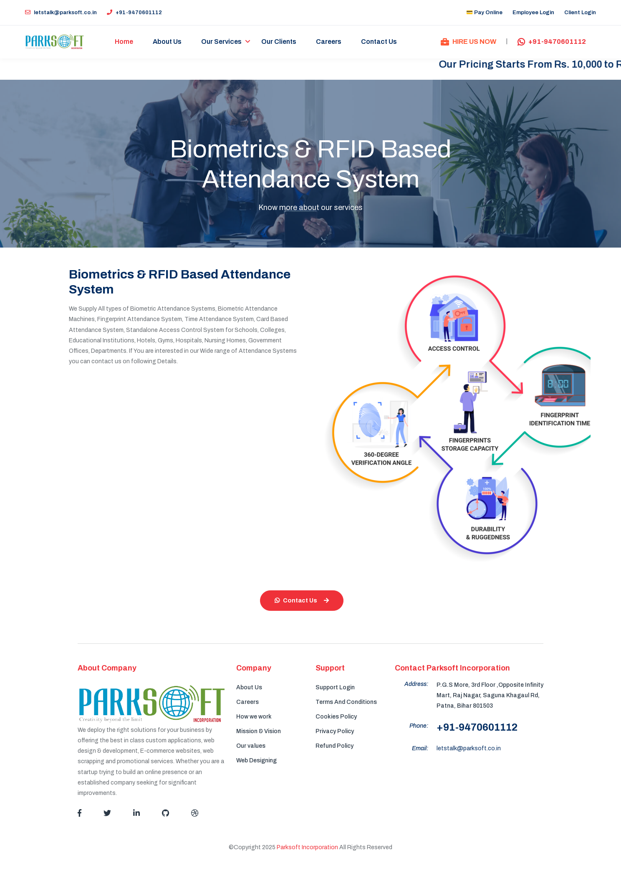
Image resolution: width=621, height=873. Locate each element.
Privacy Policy (335, 731)
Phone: (418, 726)
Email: (420, 749)
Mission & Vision (258, 731)
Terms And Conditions (346, 702)
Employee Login (533, 12)
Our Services (222, 42)
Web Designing (256, 760)
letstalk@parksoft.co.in (61, 12)
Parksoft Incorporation (307, 848)
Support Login (335, 687)
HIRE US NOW (468, 42)
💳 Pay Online (484, 12)
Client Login (580, 12)
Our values (250, 746)
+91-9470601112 (134, 12)
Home (124, 42)
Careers (329, 42)
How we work (254, 717)
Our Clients (279, 42)
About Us (167, 42)
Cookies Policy (336, 717)
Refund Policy (334, 746)
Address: (416, 684)
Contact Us (379, 42)
